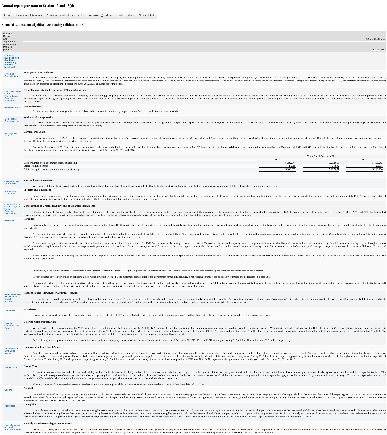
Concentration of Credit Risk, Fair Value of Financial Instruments (12, 209)
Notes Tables (126, 15)
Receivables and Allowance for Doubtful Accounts (12, 297)
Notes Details (147, 15)
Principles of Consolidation (11, 75)
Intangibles (9, 406)
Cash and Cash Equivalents (11, 182)
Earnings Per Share (10, 134)
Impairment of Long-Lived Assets (11, 350)
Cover (7, 15)
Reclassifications (12, 107)
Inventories (9, 310)
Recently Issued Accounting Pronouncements (12, 427)
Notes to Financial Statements (65, 15)
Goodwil (8, 390)
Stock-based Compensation (11, 120)
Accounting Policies (100, 15)
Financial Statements (29, 15)
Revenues (9, 220)
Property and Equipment (10, 192)
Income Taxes (11, 368)
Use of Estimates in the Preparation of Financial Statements (12, 96)
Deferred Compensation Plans (11, 325)
